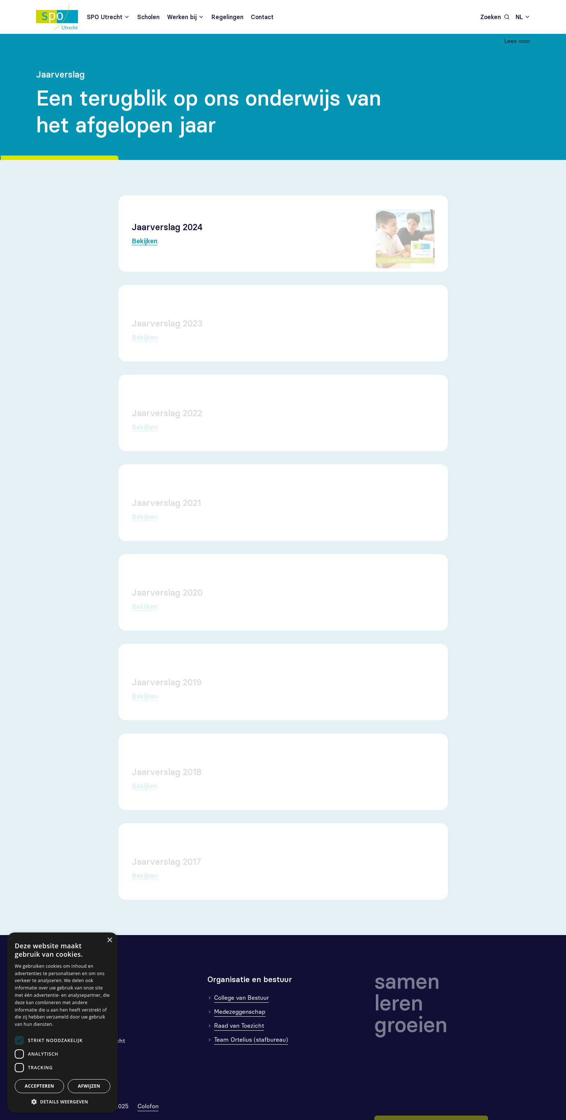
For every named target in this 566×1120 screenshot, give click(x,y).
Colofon (148, 1106)
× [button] (109, 940)
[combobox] (523, 17)
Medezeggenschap (240, 1011)
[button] (62, 1101)
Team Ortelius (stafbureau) (251, 1039)
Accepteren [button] (39, 1086)
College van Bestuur (241, 997)
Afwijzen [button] (89, 1086)
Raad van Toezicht (239, 1025)
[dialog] (62, 1022)
